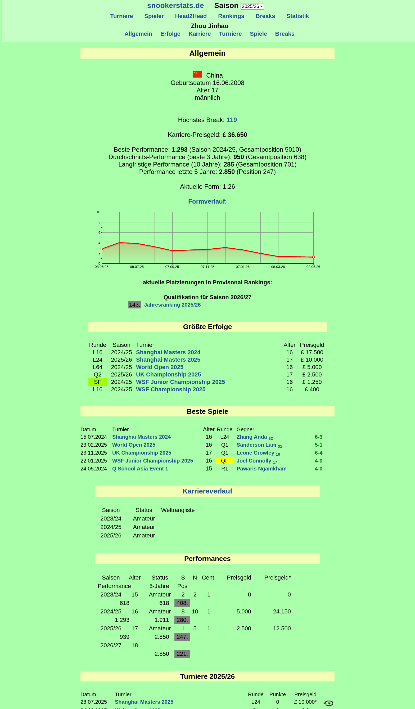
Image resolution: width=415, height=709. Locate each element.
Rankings (231, 16)
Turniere (121, 16)
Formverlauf (206, 201)
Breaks (265, 16)
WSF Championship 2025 (171, 389)
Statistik (298, 16)
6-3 (319, 437)
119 (231, 119)
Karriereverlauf (207, 491)
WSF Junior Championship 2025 (180, 382)
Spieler (154, 16)
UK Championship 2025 (168, 374)
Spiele (258, 33)
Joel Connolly (257, 461)
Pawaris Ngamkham (262, 469)
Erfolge (170, 33)
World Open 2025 (159, 367)
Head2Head (191, 16)
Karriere (199, 33)
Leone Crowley (258, 453)
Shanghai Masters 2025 (168, 359)
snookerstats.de (175, 5)
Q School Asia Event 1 (140, 469)
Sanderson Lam (259, 445)
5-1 (319, 445)
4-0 (319, 461)
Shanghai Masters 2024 (168, 352)
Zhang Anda (255, 437)
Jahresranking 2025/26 (172, 305)
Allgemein (138, 33)
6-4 (319, 453)
